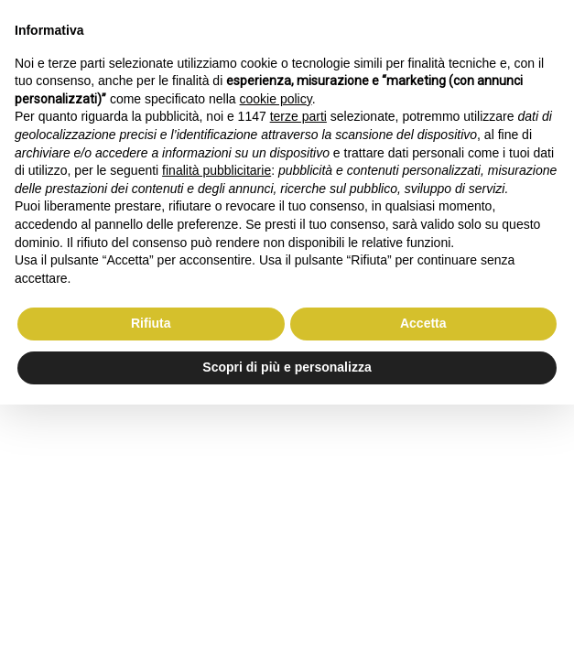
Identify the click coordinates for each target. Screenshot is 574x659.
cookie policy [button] (276, 99)
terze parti (298, 116)
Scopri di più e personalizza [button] (286, 367)
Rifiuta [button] (151, 323)
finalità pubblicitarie (216, 170)
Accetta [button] (423, 323)
